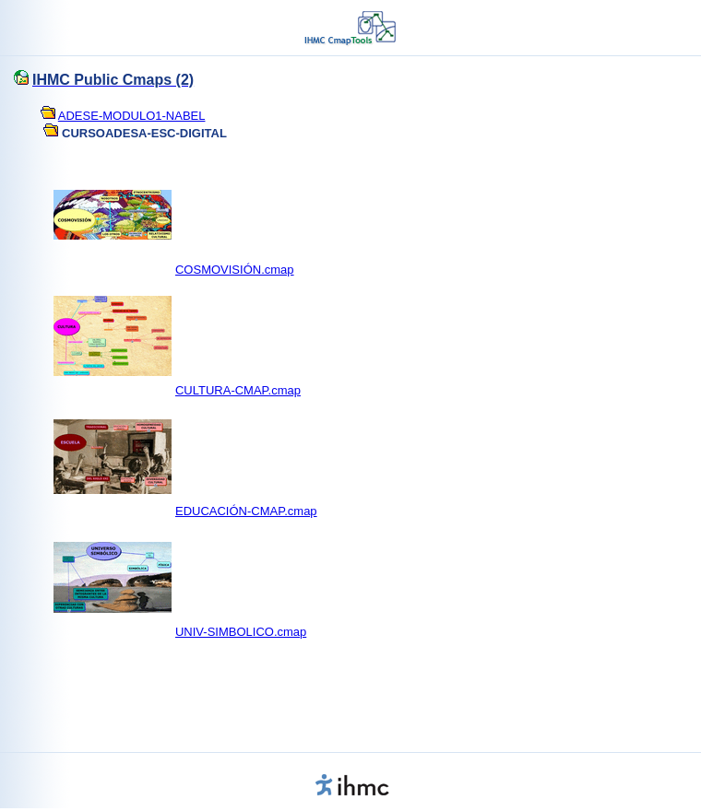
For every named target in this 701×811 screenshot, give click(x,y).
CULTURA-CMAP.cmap (238, 390)
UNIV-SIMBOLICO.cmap (240, 632)
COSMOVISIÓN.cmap (234, 269)
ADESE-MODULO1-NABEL (132, 116)
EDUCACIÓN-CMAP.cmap (246, 511)
